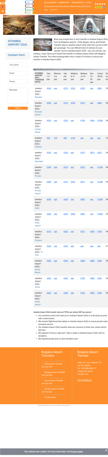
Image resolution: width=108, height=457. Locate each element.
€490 (66, 293)
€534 (73, 182)
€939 (99, 261)
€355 (49, 103)
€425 (66, 231)
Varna (37, 287)
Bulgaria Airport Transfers (51, 353)
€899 (82, 199)
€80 (65, 138)
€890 (99, 88)
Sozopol (38, 240)
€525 (73, 88)
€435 (49, 120)
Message (18, 96)
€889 (92, 261)
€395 (66, 153)
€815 (82, 182)
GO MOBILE (84, 380)
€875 (82, 167)
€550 (49, 199)
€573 (82, 153)
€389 (49, 167)
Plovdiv (38, 176)
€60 (48, 138)
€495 (66, 278)
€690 (92, 231)
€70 (55, 138)
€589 (82, 261)
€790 (82, 278)
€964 (92, 120)
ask (55, 88)
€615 (82, 231)
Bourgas (38, 97)
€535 (66, 120)
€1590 (100, 167)
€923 (99, 153)
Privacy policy (50, 397)
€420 (49, 278)
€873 (92, 153)
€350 (49, 261)
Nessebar (39, 161)
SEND (17, 108)
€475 (66, 167)
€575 (82, 103)
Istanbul (38, 147)
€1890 (100, 199)
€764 (99, 231)
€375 (66, 88)
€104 (73, 138)
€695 (66, 199)
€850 (73, 214)
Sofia (37, 208)
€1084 (100, 120)
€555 (82, 88)
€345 (49, 88)
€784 (82, 120)
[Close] (106, 450)
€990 (99, 278)
